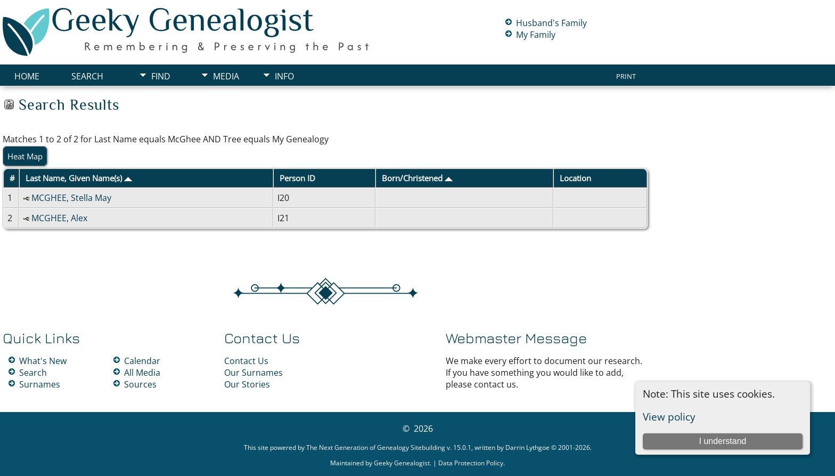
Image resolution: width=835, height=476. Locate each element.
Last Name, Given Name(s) (79, 178)
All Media (142, 372)
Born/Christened (417, 178)
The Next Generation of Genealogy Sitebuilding (375, 447)
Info (284, 76)
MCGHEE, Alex (59, 218)
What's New (43, 361)
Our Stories (247, 384)
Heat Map (25, 156)
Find (160, 76)
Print (626, 76)
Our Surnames (253, 372)
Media (226, 76)
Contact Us (246, 361)
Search (87, 76)
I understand (722, 441)
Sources (140, 384)
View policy (669, 416)
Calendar (142, 361)
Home (26, 76)
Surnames (39, 384)
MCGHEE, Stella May (71, 198)
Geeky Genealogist (402, 462)
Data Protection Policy (470, 462)
